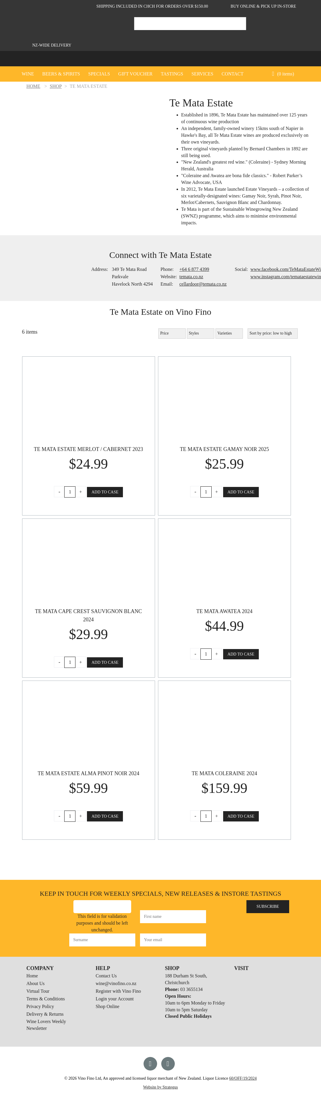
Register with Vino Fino (118, 991)
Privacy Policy (40, 1006)
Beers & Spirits (61, 73)
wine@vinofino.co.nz (116, 983)
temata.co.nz (191, 276)
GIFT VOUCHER (135, 73)
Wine (28, 73)
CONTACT (232, 73)
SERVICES (202, 73)
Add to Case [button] (104, 492)
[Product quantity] (69, 492)
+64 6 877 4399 (194, 269)
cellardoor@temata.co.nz (203, 283)
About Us (36, 983)
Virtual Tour (38, 991)
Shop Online (107, 1006)
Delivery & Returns (45, 1014)
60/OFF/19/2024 (242, 1078)
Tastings (172, 73)
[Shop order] (273, 333)
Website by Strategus (160, 1087)
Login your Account (115, 998)
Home (32, 975)
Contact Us (106, 975)
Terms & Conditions (46, 998)
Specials (99, 73)
